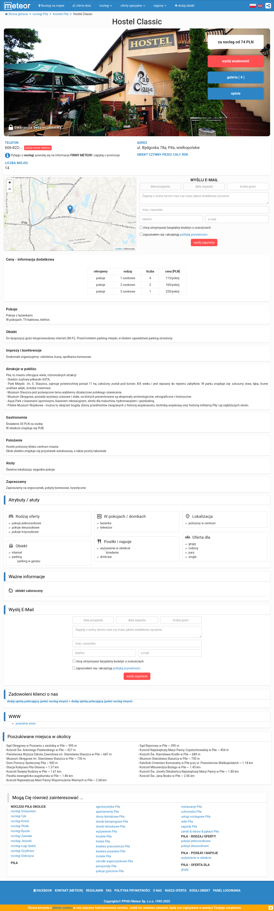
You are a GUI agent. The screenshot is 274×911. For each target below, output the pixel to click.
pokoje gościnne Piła (110, 871)
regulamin (94, 890)
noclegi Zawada (21, 836)
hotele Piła (103, 841)
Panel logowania (226, 890)
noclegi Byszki (20, 831)
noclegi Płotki (20, 826)
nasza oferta (176, 890)
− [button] (9, 189)
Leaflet (118, 248)
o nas (157, 890)
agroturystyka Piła (108, 806)
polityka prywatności (132, 890)
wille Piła (187, 821)
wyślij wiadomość (235, 61)
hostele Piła (104, 836)
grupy (185, 869)
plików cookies (62, 907)
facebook (43, 890)
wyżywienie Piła (106, 831)
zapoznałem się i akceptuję (174, 234)
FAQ (108, 890)
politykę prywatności (193, 234)
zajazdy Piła (189, 826)
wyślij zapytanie (204, 242)
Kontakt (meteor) (69, 890)
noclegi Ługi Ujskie (23, 846)
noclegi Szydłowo (22, 851)
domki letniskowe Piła (110, 826)
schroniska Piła (191, 811)
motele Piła (103, 856)
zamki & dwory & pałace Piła (200, 831)
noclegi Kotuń (20, 821)
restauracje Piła (191, 806)
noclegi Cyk (18, 816)
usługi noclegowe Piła (195, 816)
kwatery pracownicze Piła (113, 846)
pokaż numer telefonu (37, 147)
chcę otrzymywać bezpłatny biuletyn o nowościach (175, 227)
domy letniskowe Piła (110, 816)
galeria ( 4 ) (235, 77)
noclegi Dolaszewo (23, 811)
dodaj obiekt (199, 890)
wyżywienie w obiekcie (196, 857)
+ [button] (9, 183)
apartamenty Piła (107, 811)
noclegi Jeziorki (21, 841)
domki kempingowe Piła (112, 821)
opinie (235, 93)
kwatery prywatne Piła (110, 851)
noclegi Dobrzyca (22, 856)
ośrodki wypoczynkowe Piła (114, 861)
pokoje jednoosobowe (196, 841)
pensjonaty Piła (106, 866)
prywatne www (26, 723)
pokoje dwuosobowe (195, 846)
